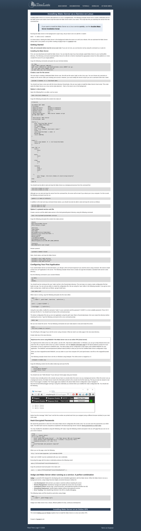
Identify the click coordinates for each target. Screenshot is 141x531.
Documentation (75, 6)
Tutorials (85, 6)
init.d (60, 41)
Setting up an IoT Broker (44, 513)
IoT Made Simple (107, 6)
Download (95, 6)
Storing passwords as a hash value (91, 426)
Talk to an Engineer (107, 528)
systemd (70, 41)
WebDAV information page (78, 345)
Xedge (32, 478)
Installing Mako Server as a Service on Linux (70, 14)
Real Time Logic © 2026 (36, 528)
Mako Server (62, 6)
